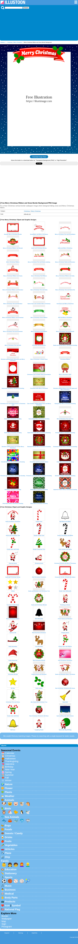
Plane (8, 853)
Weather (9, 796)
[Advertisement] (39, 24)
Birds (8, 808)
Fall (7, 777)
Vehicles (10, 849)
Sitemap (20, 933)
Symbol (16, 905)
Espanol (6, 933)
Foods (8, 829)
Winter (8, 780)
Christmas (9, 42)
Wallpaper (7, 918)
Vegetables (11, 845)
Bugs (8, 825)
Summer (9, 775)
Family (5, 861)
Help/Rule (34, 933)
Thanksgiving (11, 761)
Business (10, 889)
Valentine (9, 764)
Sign (4, 924)
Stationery (11, 873)
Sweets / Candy (14, 833)
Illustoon (3, 42)
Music (8, 885)
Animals (9, 800)
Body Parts (11, 897)
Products (10, 901)
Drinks (8, 837)
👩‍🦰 (21, 864)
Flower (9, 788)
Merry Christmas (18, 42)
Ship (7, 857)
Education (11, 869)
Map (4, 921)
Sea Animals (12, 817)
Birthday (9, 767)
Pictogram (7, 926)
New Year (10, 769)
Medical (9, 893)
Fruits (8, 841)
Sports (8, 877)
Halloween (10, 758)
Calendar (9, 753)
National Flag (12, 909)
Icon (7, 905)
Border (5, 916)
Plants (8, 792)
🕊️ (27, 812)
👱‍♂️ (27, 864)
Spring (8, 772)
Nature (8, 784)
